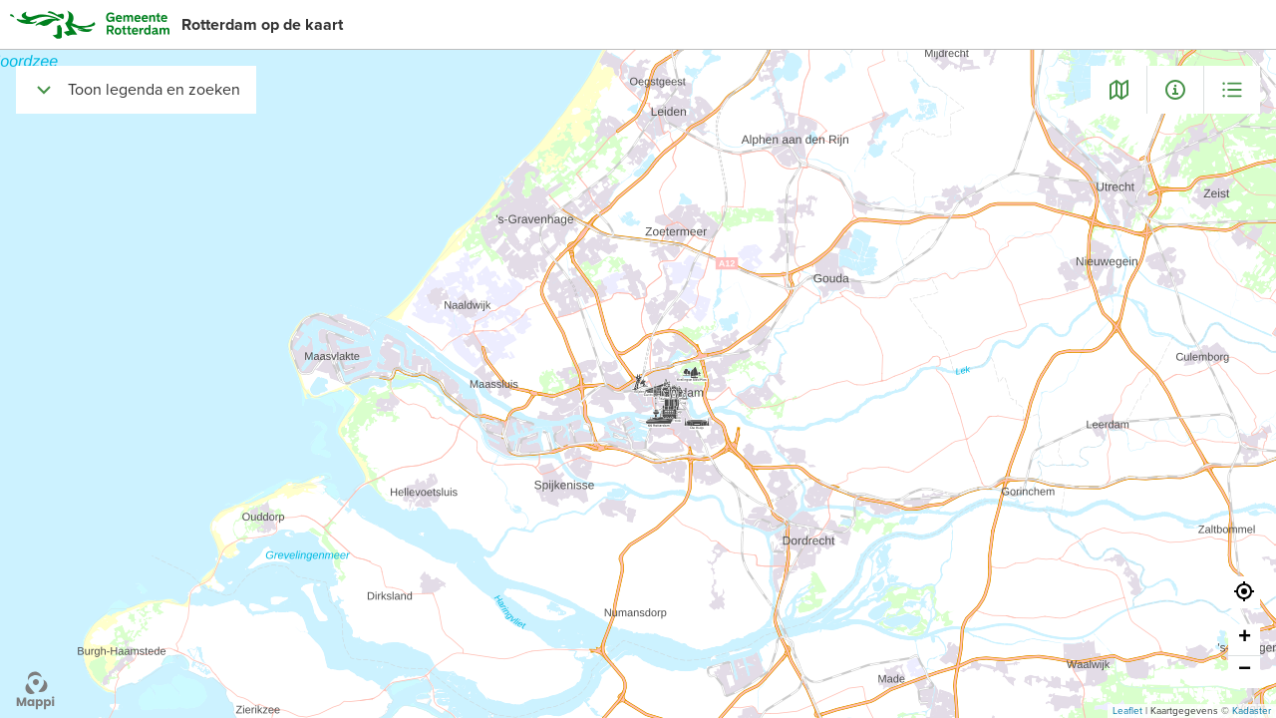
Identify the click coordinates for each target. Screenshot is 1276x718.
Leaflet (1127, 711)
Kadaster (1251, 711)
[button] (1244, 592)
